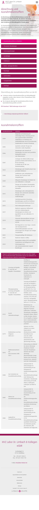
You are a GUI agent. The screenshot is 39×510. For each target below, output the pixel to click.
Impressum (19, 472)
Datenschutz (19, 477)
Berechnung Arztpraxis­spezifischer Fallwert (16, 114)
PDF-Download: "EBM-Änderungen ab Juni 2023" (13, 106)
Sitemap (19, 486)
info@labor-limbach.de (21, 462)
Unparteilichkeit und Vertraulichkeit (19, 474)
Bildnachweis (19, 483)
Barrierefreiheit (20, 480)
